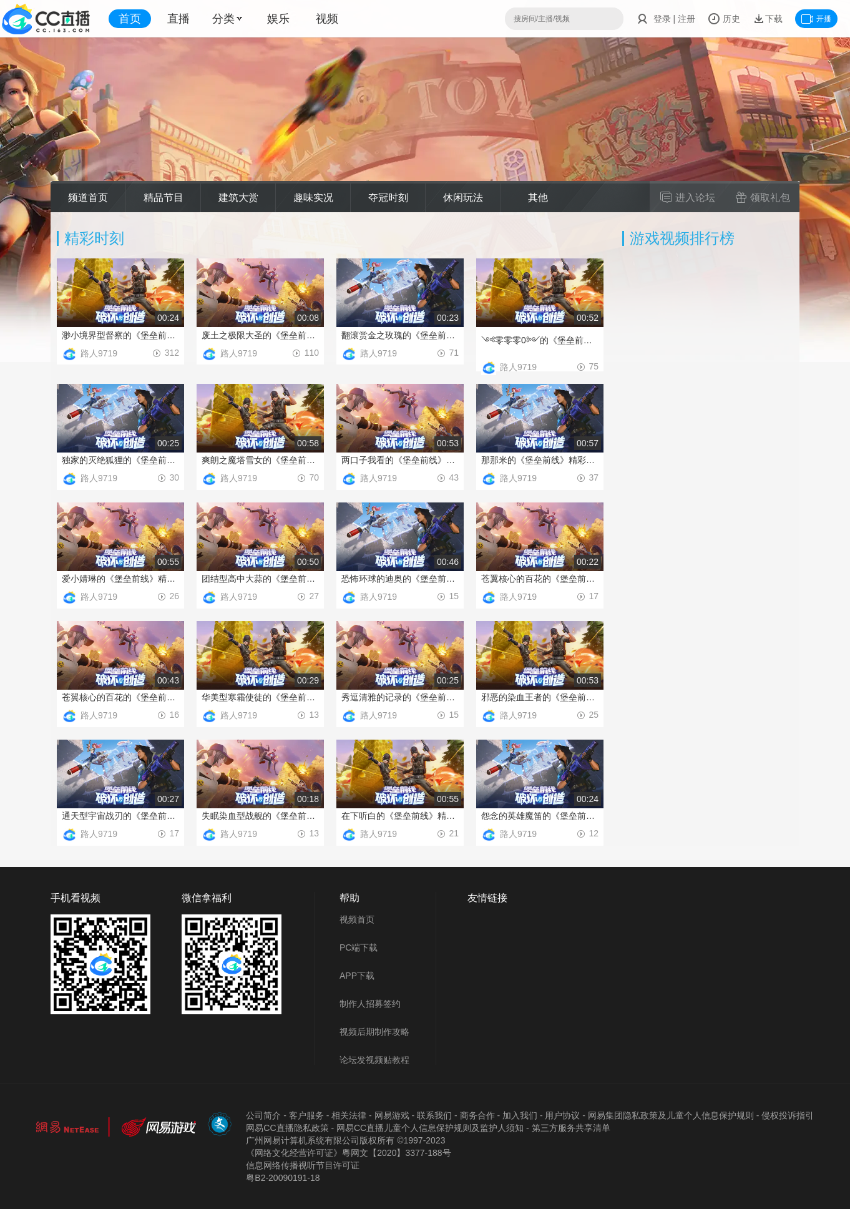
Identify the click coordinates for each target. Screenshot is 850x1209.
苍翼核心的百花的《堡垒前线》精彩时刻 (539, 579)
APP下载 (357, 975)
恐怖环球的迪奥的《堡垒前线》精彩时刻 (400, 579)
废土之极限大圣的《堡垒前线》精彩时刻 (260, 335)
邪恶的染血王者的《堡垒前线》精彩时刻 (539, 697)
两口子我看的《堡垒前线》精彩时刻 (400, 460)
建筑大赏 (238, 197)
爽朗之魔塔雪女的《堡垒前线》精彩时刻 (260, 460)
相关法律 (348, 1115)
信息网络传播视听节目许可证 (302, 1165)
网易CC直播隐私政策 (287, 1128)
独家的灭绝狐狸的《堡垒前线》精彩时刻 (120, 460)
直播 (178, 18)
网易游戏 (391, 1115)
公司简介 (263, 1115)
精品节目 (163, 197)
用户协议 (562, 1115)
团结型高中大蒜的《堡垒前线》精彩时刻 (260, 579)
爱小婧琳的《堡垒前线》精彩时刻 (120, 579)
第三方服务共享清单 (571, 1128)
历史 (724, 18)
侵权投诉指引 (787, 1115)
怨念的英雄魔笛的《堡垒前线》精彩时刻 (539, 816)
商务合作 (477, 1115)
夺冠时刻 (388, 197)
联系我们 (434, 1115)
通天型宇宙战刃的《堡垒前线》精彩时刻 (120, 816)
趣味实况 (313, 197)
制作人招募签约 (370, 1003)
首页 (130, 18)
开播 (816, 18)
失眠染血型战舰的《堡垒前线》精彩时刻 (260, 816)
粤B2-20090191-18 (283, 1178)
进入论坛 (687, 197)
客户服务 (306, 1115)
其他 (538, 197)
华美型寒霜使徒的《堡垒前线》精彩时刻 (260, 697)
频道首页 (88, 197)
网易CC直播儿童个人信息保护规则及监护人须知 (430, 1128)
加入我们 (519, 1115)
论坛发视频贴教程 (374, 1059)
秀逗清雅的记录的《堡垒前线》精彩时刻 (400, 697)
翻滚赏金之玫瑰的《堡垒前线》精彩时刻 (400, 335)
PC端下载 (359, 947)
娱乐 (278, 18)
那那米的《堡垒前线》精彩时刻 (539, 460)
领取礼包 (762, 197)
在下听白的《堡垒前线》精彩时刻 (400, 816)
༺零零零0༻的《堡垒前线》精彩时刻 (539, 340)
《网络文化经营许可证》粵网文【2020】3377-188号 (348, 1153)
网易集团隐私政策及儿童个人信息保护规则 (671, 1115)
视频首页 (357, 919)
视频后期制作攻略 (374, 1031)
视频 (327, 18)
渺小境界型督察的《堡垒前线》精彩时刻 (120, 335)
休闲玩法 (463, 197)
